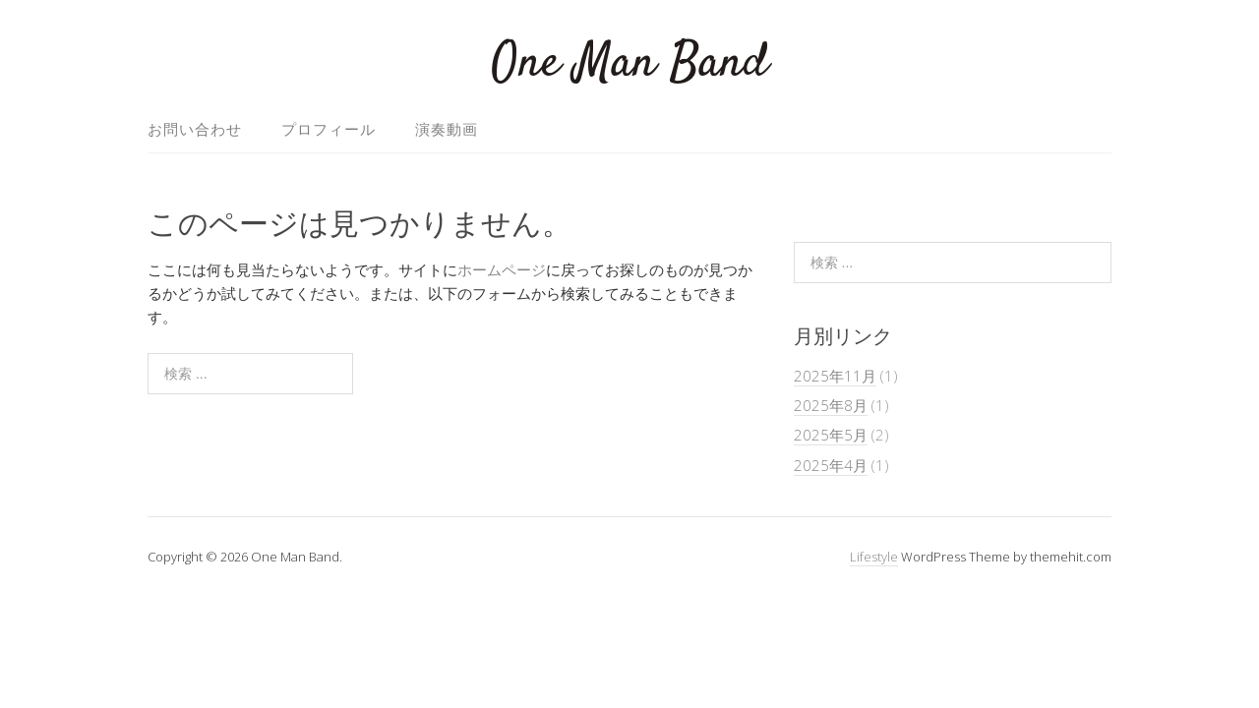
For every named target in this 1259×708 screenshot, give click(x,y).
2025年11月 (835, 375)
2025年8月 (831, 405)
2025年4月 (831, 465)
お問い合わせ (195, 129)
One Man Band (630, 63)
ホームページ (501, 269)
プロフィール (328, 129)
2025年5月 (831, 434)
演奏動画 (446, 129)
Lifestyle (874, 556)
